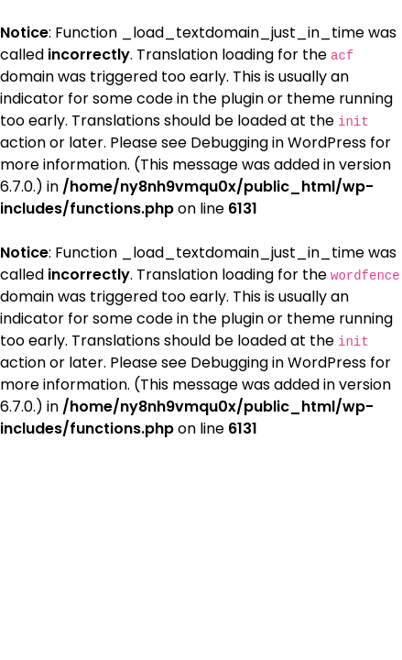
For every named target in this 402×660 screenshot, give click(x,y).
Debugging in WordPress (278, 142)
